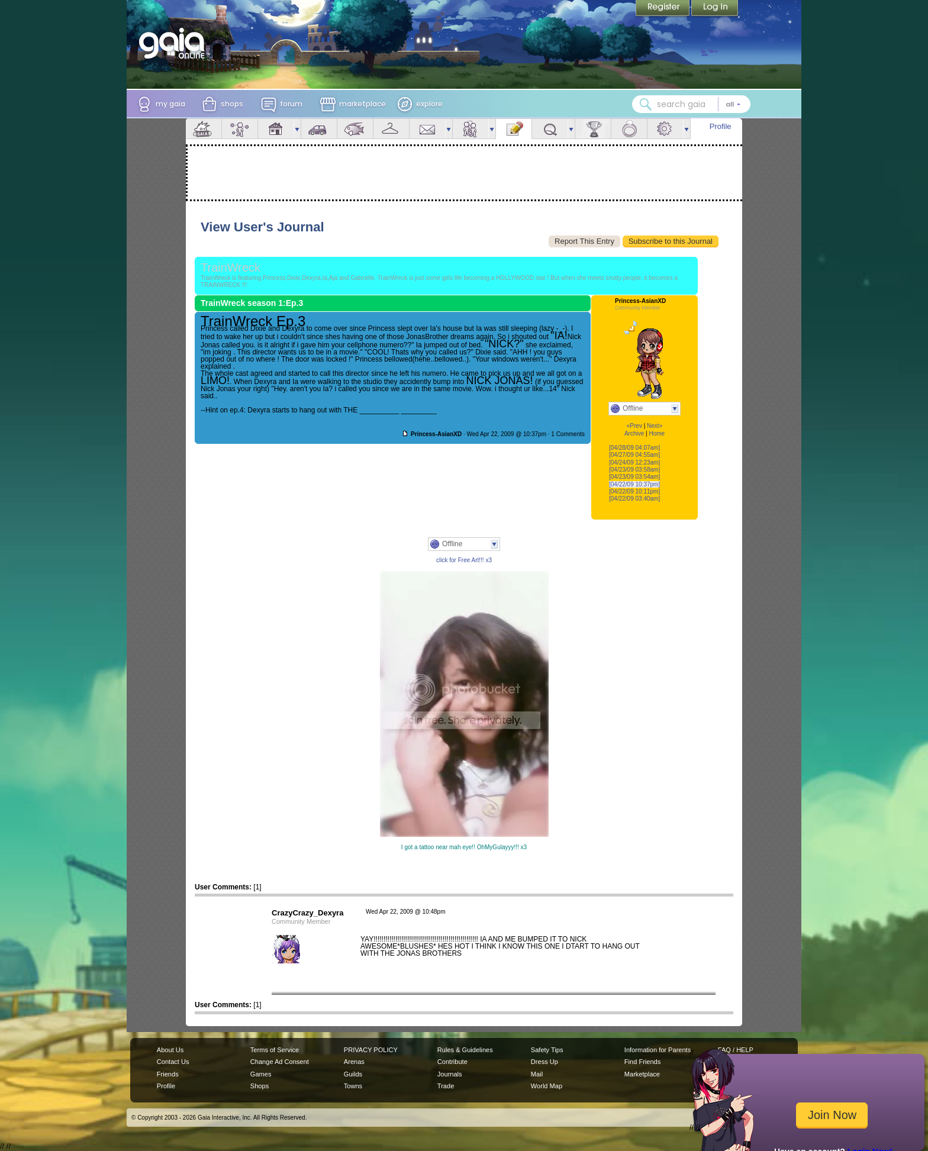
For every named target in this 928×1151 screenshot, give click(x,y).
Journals (449, 1074)
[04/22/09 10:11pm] (634, 491)
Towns (353, 1085)
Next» (654, 426)
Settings (665, 128)
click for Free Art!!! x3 (464, 560)
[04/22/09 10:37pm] (634, 484)
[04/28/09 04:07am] (634, 447)
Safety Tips (547, 1049)
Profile (721, 126)
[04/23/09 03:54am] (634, 476)
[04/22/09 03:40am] (634, 498)
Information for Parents (657, 1049)
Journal (513, 128)
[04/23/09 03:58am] (634, 469)
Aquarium (355, 128)
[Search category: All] (733, 104)
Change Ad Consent (279, 1061)
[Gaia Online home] (174, 43)
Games (261, 1074)
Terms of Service (274, 1049)
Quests (550, 128)
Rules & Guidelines (465, 1049)
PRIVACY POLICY (371, 1049)
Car (319, 128)
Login (715, 9)
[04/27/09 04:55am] (634, 455)
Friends (470, 128)
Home (657, 433)
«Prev (634, 426)
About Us (170, 1049)
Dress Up (544, 1061)
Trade (445, 1085)
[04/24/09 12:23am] (634, 462)
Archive (634, 433)
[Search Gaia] (646, 104)
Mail (427, 128)
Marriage (629, 128)
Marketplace (642, 1074)
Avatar (239, 128)
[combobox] (691, 104)
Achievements (593, 128)
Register (663, 9)
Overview (203, 128)
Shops (259, 1085)
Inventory (391, 128)
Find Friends (642, 1061)
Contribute (452, 1061)
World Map (546, 1085)
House (276, 128)
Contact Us (173, 1061)
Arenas (354, 1061)
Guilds (353, 1074)
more (297, 128)
